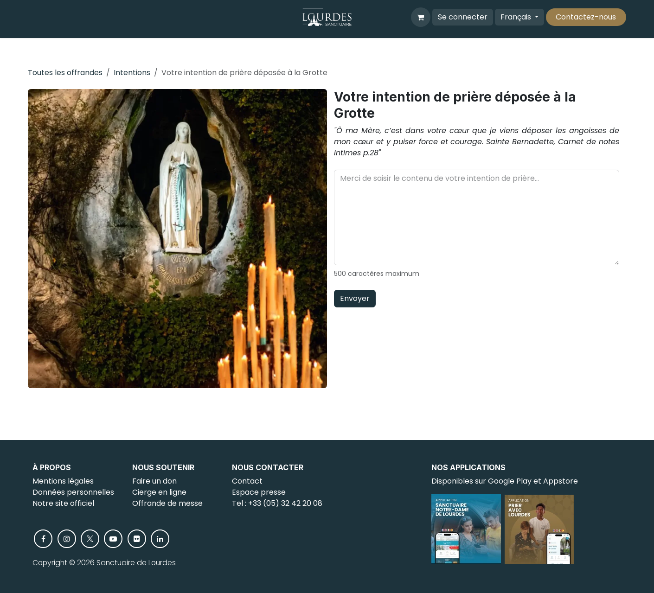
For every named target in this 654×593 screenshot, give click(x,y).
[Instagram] (67, 538)
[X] (90, 538)
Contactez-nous (586, 17)
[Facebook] (43, 538)
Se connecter (462, 17)
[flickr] (137, 538)
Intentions (132, 72)
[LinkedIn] (160, 538)
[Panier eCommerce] (420, 17)
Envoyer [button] (355, 298)
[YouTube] (113, 538)
